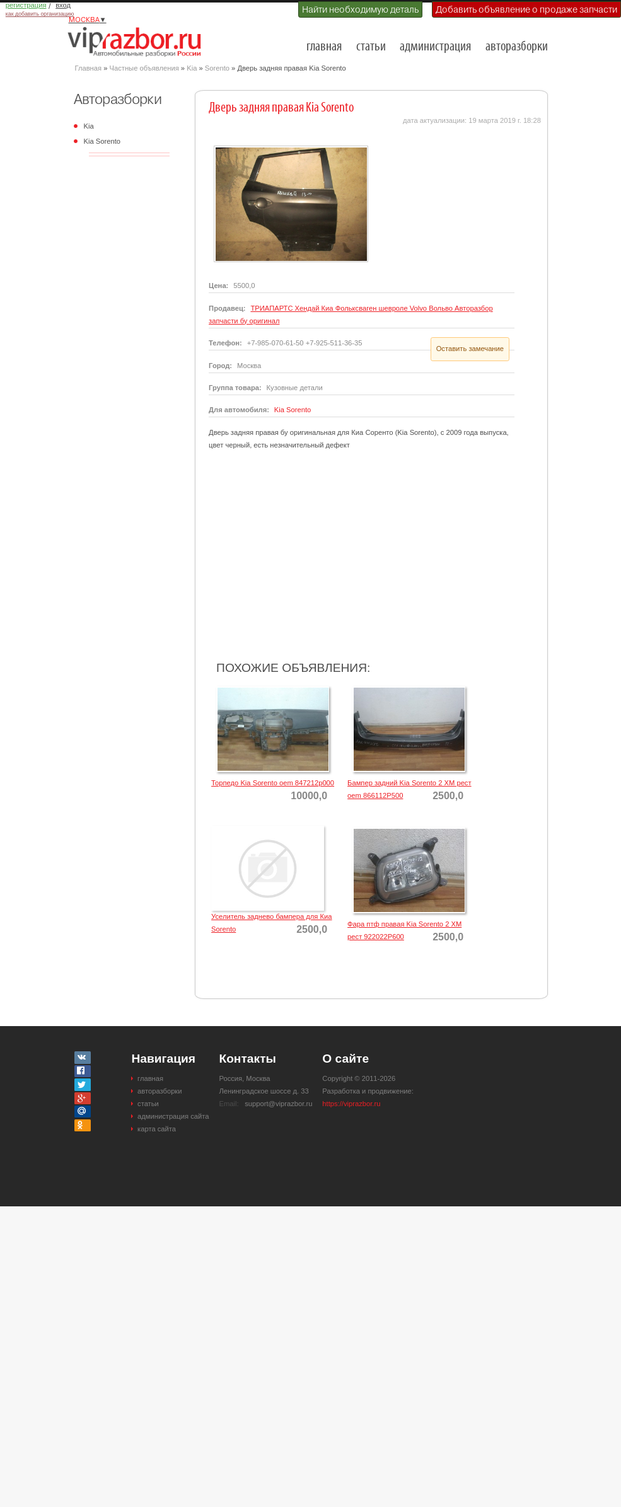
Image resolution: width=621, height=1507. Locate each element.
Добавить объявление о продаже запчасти (526, 9)
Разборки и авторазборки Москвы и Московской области (138, 41)
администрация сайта (173, 1116)
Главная (88, 68)
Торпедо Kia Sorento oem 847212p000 (272, 783)
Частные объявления (144, 68)
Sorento (217, 68)
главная (324, 47)
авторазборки (516, 47)
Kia (192, 68)
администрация (435, 47)
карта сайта (156, 1129)
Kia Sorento (102, 141)
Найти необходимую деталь (360, 9)
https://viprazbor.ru (351, 1103)
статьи (371, 47)
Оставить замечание (470, 348)
